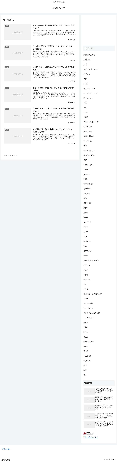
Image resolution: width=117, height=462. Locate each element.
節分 (85, 375)
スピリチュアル (89, 55)
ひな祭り (87, 193)
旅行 (85, 160)
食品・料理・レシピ (91, 69)
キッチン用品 (88, 303)
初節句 (86, 107)
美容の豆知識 (88, 342)
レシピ (86, 112)
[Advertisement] (99, 30)
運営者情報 (6, 449)
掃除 (85, 198)
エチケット (88, 265)
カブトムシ (88, 127)
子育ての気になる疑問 (92, 313)
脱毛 (85, 365)
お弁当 (86, 332)
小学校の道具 (88, 184)
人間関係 (87, 60)
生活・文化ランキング (90, 437)
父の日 (86, 270)
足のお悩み (88, 189)
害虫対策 (87, 361)
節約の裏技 (88, 203)
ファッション (88, 98)
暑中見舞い (88, 251)
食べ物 (86, 299)
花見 (85, 370)
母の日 (86, 351)
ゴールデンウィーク (91, 122)
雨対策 (86, 213)
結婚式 (86, 179)
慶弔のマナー (88, 241)
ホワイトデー (88, 165)
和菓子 (86, 337)
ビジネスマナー (89, 308)
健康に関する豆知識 (91, 260)
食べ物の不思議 (89, 155)
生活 (85, 64)
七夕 (85, 284)
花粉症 (86, 217)
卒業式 (86, 256)
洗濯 (85, 103)
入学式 (86, 327)
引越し (86, 236)
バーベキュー (88, 318)
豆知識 (86, 84)
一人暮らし (88, 356)
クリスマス (88, 141)
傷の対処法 (88, 222)
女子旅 (86, 227)
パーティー (88, 289)
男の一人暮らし (89, 150)
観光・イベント (89, 88)
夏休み (86, 208)
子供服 (86, 275)
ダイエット (88, 74)
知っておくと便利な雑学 (93, 294)
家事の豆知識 (88, 136)
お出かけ (87, 174)
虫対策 (86, 117)
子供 (85, 79)
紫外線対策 (88, 131)
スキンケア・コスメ (91, 93)
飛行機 (86, 322)
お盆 (85, 246)
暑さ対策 (87, 279)
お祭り (86, 346)
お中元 (86, 232)
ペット (86, 170)
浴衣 (85, 146)
